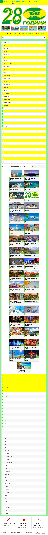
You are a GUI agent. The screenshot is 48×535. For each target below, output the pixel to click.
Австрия (5, 392)
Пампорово (6, 99)
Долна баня (6, 78)
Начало (5, 33)
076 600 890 (16, 3)
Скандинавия (6, 482)
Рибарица (5, 117)
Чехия (5, 503)
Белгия (5, 398)
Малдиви (5, 440)
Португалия (6, 470)
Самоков (5, 123)
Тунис (5, 494)
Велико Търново (7, 63)
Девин (4, 72)
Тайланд (5, 488)
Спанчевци (6, 129)
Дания (5, 410)
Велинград (6, 66)
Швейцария (6, 506)
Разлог (5, 114)
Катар (5, 425)
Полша (5, 467)
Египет (5, 389)
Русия (5, 476)
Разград (5, 111)
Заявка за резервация (26, 33)
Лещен (5, 87)
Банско (5, 48)
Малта (5, 443)
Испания (5, 383)
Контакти (41, 33)
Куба (4, 434)
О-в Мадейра (6, 458)
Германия (6, 407)
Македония (6, 437)
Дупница (5, 81)
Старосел (5, 132)
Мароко (5, 446)
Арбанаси (5, 42)
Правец (5, 108)
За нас (14, 33)
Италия (5, 374)
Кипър (5, 428)
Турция (5, 380)
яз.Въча (5, 159)
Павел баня (6, 96)
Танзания (5, 491)
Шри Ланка (6, 509)
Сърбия (5, 485)
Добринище (6, 75)
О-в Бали (5, 452)
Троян (4, 135)
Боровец (5, 60)
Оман (4, 464)
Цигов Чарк (6, 141)
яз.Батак (5, 156)
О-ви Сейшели (7, 461)
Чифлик (5, 150)
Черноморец (6, 147)
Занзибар (5, 416)
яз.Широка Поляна (7, 162)
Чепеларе (5, 144)
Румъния (5, 473)
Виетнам (5, 404)
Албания (5, 395)
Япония (5, 512)
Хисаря (5, 138)
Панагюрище (6, 102)
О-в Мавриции (7, 455)
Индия (5, 422)
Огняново (5, 93)
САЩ (4, 479)
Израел (5, 419)
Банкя (4, 45)
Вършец (5, 69)
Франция (5, 497)
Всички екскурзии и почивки (38, 166)
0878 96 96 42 (6, 3)
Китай (5, 431)
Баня (4, 51)
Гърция (5, 377)
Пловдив (5, 105)
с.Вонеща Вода (6, 120)
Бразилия (5, 401)
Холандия (6, 500)
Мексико (5, 449)
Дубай (5, 386)
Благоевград (6, 57)
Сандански (5, 126)
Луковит (5, 90)
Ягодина (5, 153)
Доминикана (6, 413)
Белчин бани (6, 54)
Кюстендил (6, 84)
